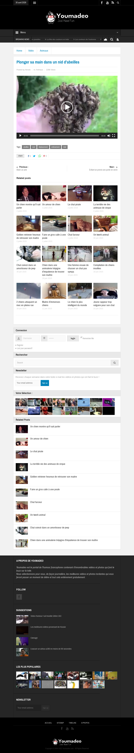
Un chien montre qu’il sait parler (45, 426)
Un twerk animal (101, 234)
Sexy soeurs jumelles (37, 39)
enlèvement (55, 147)
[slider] (64, 135)
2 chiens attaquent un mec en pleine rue (26, 303)
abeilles (26, 147)
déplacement (43, 147)
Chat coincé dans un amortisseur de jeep (26, 267)
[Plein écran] (113, 135)
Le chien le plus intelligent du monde (77, 303)
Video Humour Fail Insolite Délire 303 (46, 616)
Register (20, 345)
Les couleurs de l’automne (90, 39)
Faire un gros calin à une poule (45, 489)
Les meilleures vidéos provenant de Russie (48, 627)
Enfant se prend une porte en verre (92, 168)
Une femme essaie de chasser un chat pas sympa (78, 268)
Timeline (72, 723)
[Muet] (108, 135)
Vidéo (31, 50)
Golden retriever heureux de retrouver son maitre (28, 236)
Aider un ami (41, 168)
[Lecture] (20, 135)
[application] (66, 107)
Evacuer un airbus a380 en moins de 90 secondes (51, 649)
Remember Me (88, 338)
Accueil (48, 723)
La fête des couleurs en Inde (63, 39)
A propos (85, 723)
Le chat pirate (74, 204)
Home (19, 50)
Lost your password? (24, 348)
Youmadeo (21, 567)
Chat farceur (74, 234)
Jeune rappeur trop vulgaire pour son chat (104, 303)
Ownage (34, 638)
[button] (67, 107)
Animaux (44, 50)
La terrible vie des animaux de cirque (102, 206)
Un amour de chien (51, 204)
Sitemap (60, 723)
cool (33, 147)
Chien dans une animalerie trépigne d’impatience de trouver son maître (53, 270)
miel (64, 147)
